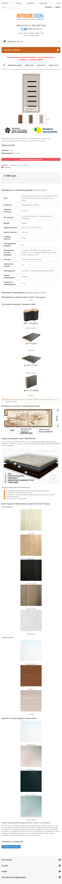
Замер (18, 3)
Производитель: (8, 153)
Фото (58, 3)
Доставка (31, 3)
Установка (43, 3)
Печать (7, 167)
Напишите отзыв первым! (18, 165)
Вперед (48, 119)
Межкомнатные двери (15, 65)
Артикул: (5, 150)
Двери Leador (29, 65)
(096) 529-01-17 (24, 25)
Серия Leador (41, 65)
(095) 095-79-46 (39, 25)
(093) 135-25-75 (34, 29)
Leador (17, 153)
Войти (58, 7)
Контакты (5, 3)
